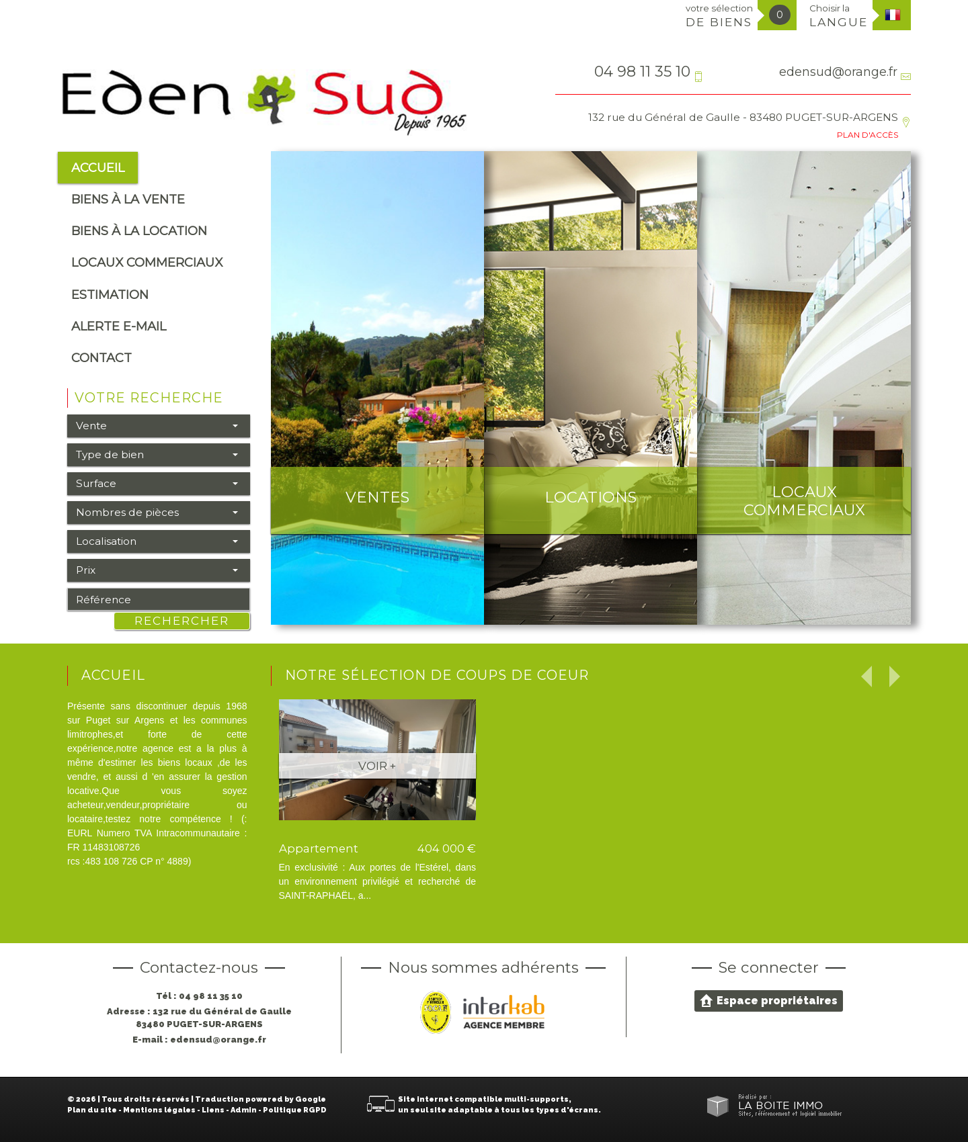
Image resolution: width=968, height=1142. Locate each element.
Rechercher (181, 620)
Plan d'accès (867, 135)
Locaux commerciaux (147, 262)
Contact (101, 357)
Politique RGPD (295, 1110)
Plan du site (92, 1110)
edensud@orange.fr (838, 71)
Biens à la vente (128, 199)
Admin (244, 1110)
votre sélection (719, 16)
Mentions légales (159, 1110)
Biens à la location (139, 230)
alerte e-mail (118, 326)
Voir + (377, 766)
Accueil (97, 167)
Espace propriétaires (769, 1000)
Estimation (110, 294)
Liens (213, 1110)
